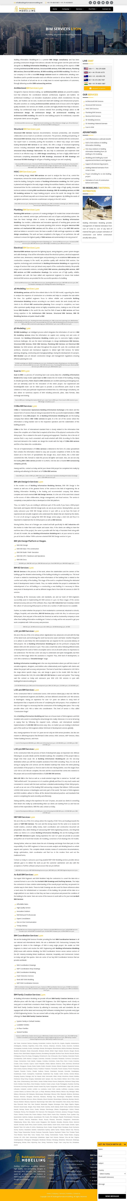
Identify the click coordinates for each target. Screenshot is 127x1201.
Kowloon (43, 1084)
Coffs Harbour (27, 1058)
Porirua (23, 1112)
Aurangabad (18, 1048)
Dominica (69, 1063)
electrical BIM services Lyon (61, 241)
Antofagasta (17, 1046)
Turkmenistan (54, 1135)
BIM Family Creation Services (29, 995)
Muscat (16, 1102)
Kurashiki (30, 1086)
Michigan (72, 1091)
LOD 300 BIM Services (26, 631)
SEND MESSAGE (112, 1196)
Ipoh (43, 1079)
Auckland (76, 1046)
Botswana (76, 1048)
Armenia (58, 1046)
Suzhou (21, 1129)
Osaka (37, 1109)
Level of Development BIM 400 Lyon (26, 743)
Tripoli (77, 1132)
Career (51, 1175)
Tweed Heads (68, 1135)
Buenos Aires (18, 1053)
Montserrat (17, 1099)
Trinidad (72, 1132)
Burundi (72, 1053)
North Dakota (55, 1107)
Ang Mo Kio (55, 1043)
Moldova (69, 1094)
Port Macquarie (50, 1112)
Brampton (23, 1051)
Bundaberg (45, 1053)
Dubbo (38, 1066)
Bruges (72, 1051)
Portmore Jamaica (61, 1112)
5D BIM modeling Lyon (21, 363)
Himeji (59, 1076)
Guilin (61, 1074)
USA (23, 1137)
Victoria (56, 1137)
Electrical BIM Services (93, 116)
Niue (34, 1107)
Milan (77, 1091)
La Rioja (41, 1091)
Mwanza (27, 1102)
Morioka (23, 1099)
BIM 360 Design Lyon (68, 563)
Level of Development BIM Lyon (25, 811)
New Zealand (35, 1104)
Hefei (43, 1076)
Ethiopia (30, 1069)
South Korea (56, 1124)
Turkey (47, 1135)
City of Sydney (62, 1056)
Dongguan (23, 1066)
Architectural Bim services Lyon (24, 123)
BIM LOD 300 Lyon (54, 685)
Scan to (21, 371)
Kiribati (45, 1081)
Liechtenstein (62, 1086)
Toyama (51, 1132)
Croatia (16, 1063)
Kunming (24, 1086)
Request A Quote (97, 88)
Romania (76, 1117)
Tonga (20, 1132)
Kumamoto (17, 1086)
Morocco (29, 1099)
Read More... (18, 1184)
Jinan (18, 1081)
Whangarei (35, 1140)
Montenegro (60, 1096)
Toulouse (38, 1132)
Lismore (76, 1086)
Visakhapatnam (18, 1140)
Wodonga (76, 1140)
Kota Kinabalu (35, 1084)
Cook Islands (31, 1061)
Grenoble (67, 1071)
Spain (77, 1124)
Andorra (48, 1043)
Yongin (56, 1142)
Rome (16, 1119)
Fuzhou (29, 1071)
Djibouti (52, 1063)
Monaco (16, 1096)
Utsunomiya (33, 1137)
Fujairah (16, 1071)
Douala (29, 1066)
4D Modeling (26, 289)
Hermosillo (49, 1076)
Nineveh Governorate (20, 1107)
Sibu (29, 1122)
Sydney (47, 1129)
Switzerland (40, 1129)
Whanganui (27, 1140)
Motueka (40, 1099)
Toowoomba (26, 1132)
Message (101, 1184)
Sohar (71, 1122)
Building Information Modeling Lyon (39, 203)
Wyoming (34, 1142)
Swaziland (27, 1129)
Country (101, 1170)
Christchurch (43, 1056)
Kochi (15, 1084)
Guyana (22, 1076)
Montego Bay (51, 1096)
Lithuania (17, 1089)
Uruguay (76, 1135)
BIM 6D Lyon (26, 627)
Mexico (58, 1091)
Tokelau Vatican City (66, 1129)
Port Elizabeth (30, 1112)
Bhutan (42, 1048)
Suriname (76, 1127)
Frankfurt (41, 1069)
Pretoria (21, 1114)
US (20, 1137)
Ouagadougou (64, 1109)
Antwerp (24, 1046)
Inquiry (51, 1178)
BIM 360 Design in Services (28, 482)
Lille (72, 1086)
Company (52, 1164)
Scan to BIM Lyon (20, 400)
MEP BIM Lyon (53, 870)
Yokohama (49, 1142)
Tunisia (38, 1135)
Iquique (48, 1079)
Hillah (55, 1076)
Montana (43, 1096)
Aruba (64, 1046)
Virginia (76, 1137)
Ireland (59, 1079)
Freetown (47, 1069)
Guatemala (38, 1074)
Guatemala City (48, 1074)
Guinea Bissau (74, 1074)
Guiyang (16, 1076)
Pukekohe (63, 1114)
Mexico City (65, 1091)
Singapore (43, 1122)
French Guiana (62, 1069)
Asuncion (69, 1046)
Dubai (34, 1066)
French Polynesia (73, 1069)
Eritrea (19, 1069)
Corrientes (52, 1061)
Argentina (31, 1046)
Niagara (50, 1104)
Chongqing (35, 1056)
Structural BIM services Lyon (23, 164)
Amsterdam (41, 1043)
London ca (36, 1089)
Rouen (41, 1119)
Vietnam (61, 1137)
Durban (54, 1066)
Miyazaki (63, 1094)
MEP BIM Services (24, 817)
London (29, 1089)
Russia (46, 1119)
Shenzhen (59, 1119)
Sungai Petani (57, 1127)
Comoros (68, 1058)
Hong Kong (24, 1079)
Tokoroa (76, 1129)
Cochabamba (18, 1058)
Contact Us (106, 9)
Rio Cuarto (45, 1117)
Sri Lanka (26, 1127)
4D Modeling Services (92, 120)
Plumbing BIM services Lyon (23, 241)
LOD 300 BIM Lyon (73, 685)
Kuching (76, 1084)
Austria (30, 1048)
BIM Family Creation (72, 1178)
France (35, 1069)
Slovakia (59, 1122)
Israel (77, 1079)
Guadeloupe (18, 1074)
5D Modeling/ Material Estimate (96, 123)
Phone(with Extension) (106, 1177)
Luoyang (70, 1089)
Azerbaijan (36, 1048)
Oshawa (42, 1109)
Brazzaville (34, 1051)
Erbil (15, 1069)
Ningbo (30, 1107)
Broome (66, 1051)
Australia (24, 1048)
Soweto (72, 1124)
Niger (66, 1104)
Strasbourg (39, 1127)
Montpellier (69, 1096)
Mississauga (39, 1094)
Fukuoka (22, 1071)
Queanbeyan (38, 1117)
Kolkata (20, 1084)
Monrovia (36, 1096)
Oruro (32, 1109)
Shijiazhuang (18, 1122)
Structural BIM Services (93, 105)
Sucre (45, 1127)
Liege (68, 1086)
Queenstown (18, 1117)
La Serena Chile (29, 1091)
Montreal (76, 1096)
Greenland (53, 1071)
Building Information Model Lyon (34, 400)
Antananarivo (75, 1043)
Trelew (63, 1132)
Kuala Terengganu (61, 1084)
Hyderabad (38, 1079)
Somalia (21, 1124)
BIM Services (95, 1161)
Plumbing (27, 210)
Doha (63, 1063)
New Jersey (66, 1102)
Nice (62, 1104)
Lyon (36, 1091)
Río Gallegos (54, 1117)
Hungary (31, 1079)
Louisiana (44, 1089)
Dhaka (48, 1063)
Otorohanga (49, 1109)
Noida (38, 1107)
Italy (15, 1081)
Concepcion (75, 1058)
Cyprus (31, 1063)
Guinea (66, 1074)
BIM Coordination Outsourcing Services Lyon (27, 987)
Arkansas (52, 1046)
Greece (46, 1071)
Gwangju (28, 1076)
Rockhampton (68, 1117)
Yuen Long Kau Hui (65, 1142)
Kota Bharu (26, 1084)
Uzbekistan (41, 1137)
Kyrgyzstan (54, 1086)
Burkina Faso (60, 1053)
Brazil (29, 1051)
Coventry (76, 1061)
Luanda (58, 1089)
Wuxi (28, 1142)
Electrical (27, 248)
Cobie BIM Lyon (20, 475)
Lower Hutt (51, 1089)
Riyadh (61, 1117)
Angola (62, 1043)
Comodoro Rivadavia (57, 1058)
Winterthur (62, 1140)
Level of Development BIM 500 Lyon (53, 811)
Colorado (48, 1058)
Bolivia (64, 1048)
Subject (100, 1163)
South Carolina (37, 1124)
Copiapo (38, 1061)
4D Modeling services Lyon (22, 320)
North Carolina (45, 1107)
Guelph (56, 1074)
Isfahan (64, 1079)
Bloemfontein (57, 1048)
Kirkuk (50, 1081)
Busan (77, 1053)
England (64, 1066)
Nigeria (71, 1104)
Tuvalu (61, 1135)
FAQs (50, 1171)
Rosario (21, 1119)
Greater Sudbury (37, 1071)
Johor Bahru (34, 1081)
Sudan (50, 1127)
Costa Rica (59, 1061)
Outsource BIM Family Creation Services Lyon (29, 1036)
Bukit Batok (26, 1053)
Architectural (28, 88)
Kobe (77, 1081)
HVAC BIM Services (92, 109)
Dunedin (48, 1066)
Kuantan (70, 1084)
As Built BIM (95, 1181)
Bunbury (38, 1053)
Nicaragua (57, 1104)
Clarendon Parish (73, 1056)
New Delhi (48, 1102)
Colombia (41, 1058)
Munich (76, 1099)
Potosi (16, 1114)
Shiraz (25, 1122)
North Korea (64, 1107)
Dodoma (58, 1063)
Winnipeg (55, 1140)
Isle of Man (71, 1079)
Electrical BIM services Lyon (23, 282)
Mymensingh (41, 1102)
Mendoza (48, 1091)
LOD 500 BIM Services (26, 749)
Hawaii (39, 1076)
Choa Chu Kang (26, 1056)
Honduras (17, 1079)
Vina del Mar (69, 1137)
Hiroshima (65, 1076)
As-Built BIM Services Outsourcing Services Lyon (29, 929)
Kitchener (68, 1081)
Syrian (57, 1129)
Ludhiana (64, 1089)
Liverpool (23, 1089)
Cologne (34, 1058)
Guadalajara (75, 1071)
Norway (21, 1109)
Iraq (55, 1079)
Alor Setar (17, 1043)
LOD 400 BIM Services (26, 690)
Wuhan (24, 1142)
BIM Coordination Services (28, 935)
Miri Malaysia (30, 1094)
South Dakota (47, 1124)
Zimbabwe (76, 1142)
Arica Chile (38, 1046)
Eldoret (59, 1066)
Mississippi (47, 1094)
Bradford (16, 1051)
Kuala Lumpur (51, 1084)
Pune (68, 1114)
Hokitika (76, 1076)
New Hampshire (57, 1102)
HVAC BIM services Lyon (21, 203)
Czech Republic (40, 1063)
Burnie (67, 1053)
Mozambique (57, 1099)
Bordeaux (69, 1048)
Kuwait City (42, 1086)
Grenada (60, 1071)
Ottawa (56, 1109)
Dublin (43, 1066)
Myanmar (33, 1102)
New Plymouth (18, 1104)
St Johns (33, 1127)
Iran (52, 1079)
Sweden (33, 1129)
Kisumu (55, 1081)
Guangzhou (30, 1074)
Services (51, 1168)
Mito (58, 1094)
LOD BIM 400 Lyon (61, 743)
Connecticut (22, 1061)
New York (27, 1104)
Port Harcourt (40, 1112)
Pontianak (17, 1112)
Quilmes (25, 1117)
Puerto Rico (55, 1114)
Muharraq (65, 1099)
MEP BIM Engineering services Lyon (68, 870)
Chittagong (17, 1056)
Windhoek (42, 1140)
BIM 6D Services (23, 568)
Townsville (45, 1132)
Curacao (26, 1063)
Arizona (45, 1046)
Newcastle (44, 1104)
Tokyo (16, 1132)
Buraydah (52, 1053)
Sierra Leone (35, 1122)
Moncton (22, 1096)
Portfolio (69, 1193)
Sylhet (53, 1129)
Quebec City (75, 1114)
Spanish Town (18, 1127)
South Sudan (65, 1124)
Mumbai (71, 1099)
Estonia (24, 1069)
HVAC (25, 172)
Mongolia (29, 1096)
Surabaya (65, 1127)
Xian (39, 1142)
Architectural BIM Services (94, 101)
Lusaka (76, 1089)
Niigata (77, 1104)
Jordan (40, 1081)
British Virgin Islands (56, 1051)
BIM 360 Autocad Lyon (44, 563)
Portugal (70, 1112)
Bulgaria (33, 1053)
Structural (27, 129)
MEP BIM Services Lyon (22, 870)
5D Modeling (22, 328)
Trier (67, 1132)
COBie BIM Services (25, 406)
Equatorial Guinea (73, 1066)
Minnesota (22, 1094)
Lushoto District (19, 1091)
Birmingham (48, 1048)
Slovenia (65, 1122)
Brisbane (41, 1051)
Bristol (47, 1051)
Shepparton (66, 1119)
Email (100, 1156)
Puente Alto (28, 1114)
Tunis (33, 1135)
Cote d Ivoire (68, 1061)
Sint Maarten (52, 1122)
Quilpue (30, 1117)
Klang (73, 1081)
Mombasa (76, 1094)
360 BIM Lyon (22, 563)
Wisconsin (69, 1140)
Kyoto (48, 1086)
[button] (3, 34)
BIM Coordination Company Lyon (58, 988)
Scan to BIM (89, 127)
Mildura (16, 1094)
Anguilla (67, 1043)
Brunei (77, 1051)
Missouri (53, 1094)
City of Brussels (53, 1056)
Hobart (71, 1076)
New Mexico (75, 1102)
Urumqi (16, 1137)
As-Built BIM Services (26, 874)
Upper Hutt (49, 1137)
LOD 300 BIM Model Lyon (22, 685)
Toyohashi (58, 1132)
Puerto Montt (47, 1114)
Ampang (35, 1043)
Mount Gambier (48, 1099)
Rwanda (52, 1119)
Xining (43, 1142)
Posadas (76, 1112)
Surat (70, 1127)
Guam (24, 1074)
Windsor (48, 1140)
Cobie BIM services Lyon (48, 477)
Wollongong (17, 1142)
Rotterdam (34, 1119)
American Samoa (26, 1043)
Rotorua (27, 1119)
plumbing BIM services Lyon (54, 282)
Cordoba (45, 1061)
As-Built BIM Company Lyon (53, 931)
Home (55, 9)
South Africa (28, 1124)
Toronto (33, 1132)
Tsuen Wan (27, 1135)
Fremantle (54, 1069)
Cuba (21, 1063)
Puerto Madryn (37, 1114)
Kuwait (36, 1086)
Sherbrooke (75, 1119)
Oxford (71, 1109)
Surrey (16, 1129)
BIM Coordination (97, 1184)
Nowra (27, 1109)
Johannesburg (25, 1081)
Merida (53, 1091)
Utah (27, 1137)
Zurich (16, 1145)
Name (100, 1149)
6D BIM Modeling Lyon (59, 627)
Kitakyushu (61, 1081)
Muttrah (21, 1102)
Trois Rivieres (18, 1135)
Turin (42, 1135)
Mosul (35, 1099)
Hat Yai (34, 1076)
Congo (16, 1061)
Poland (77, 1109)
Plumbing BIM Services (93, 112)
